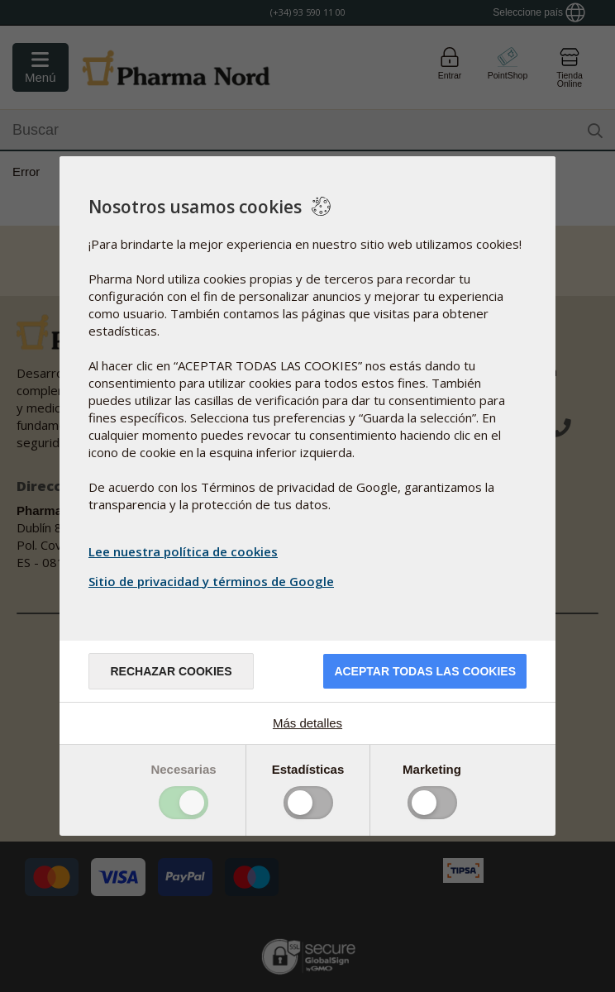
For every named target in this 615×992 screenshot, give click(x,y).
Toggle (183, 802)
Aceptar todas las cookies (425, 671)
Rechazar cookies (170, 671)
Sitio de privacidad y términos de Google (213, 581)
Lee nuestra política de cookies (183, 551)
